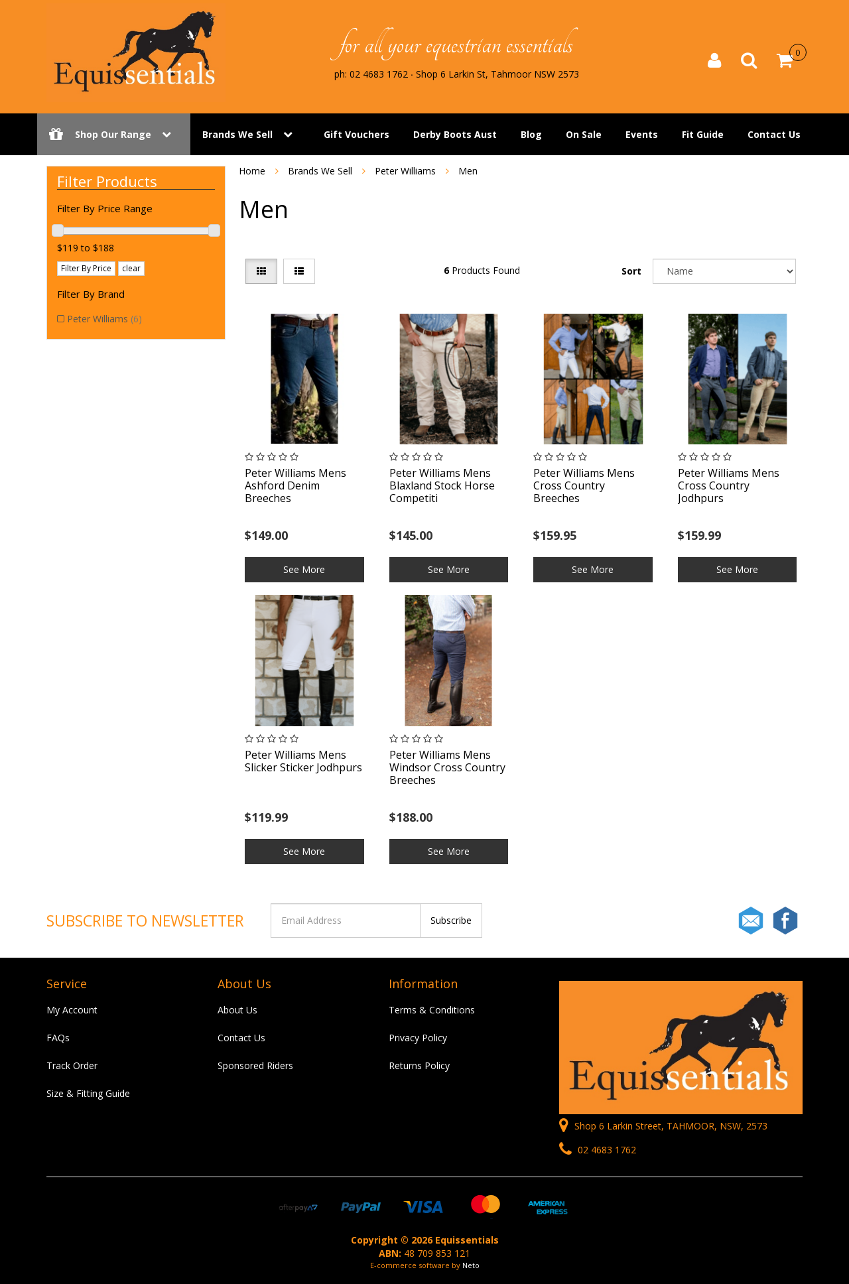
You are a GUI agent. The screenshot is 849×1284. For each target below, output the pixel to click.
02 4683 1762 (597, 1149)
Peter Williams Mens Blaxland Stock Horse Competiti (442, 485)
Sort (631, 271)
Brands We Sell (237, 134)
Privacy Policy (418, 1037)
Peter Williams (104, 318)
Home (252, 170)
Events (641, 134)
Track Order (72, 1065)
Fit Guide (703, 134)
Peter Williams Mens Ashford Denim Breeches (295, 485)
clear (131, 268)
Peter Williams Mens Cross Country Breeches (584, 485)
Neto (471, 1265)
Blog (531, 134)
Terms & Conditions (432, 1009)
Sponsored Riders (255, 1065)
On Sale (584, 134)
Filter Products (107, 181)
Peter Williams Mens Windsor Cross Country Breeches (447, 767)
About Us (237, 1009)
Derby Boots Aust (455, 134)
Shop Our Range (113, 134)
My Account (72, 1009)
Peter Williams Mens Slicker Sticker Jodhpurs (303, 761)
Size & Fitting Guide (88, 1093)
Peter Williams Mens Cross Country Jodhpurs (728, 485)
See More (304, 569)
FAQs (58, 1037)
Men (468, 170)
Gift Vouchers (356, 134)
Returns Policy (419, 1065)
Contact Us (774, 134)
